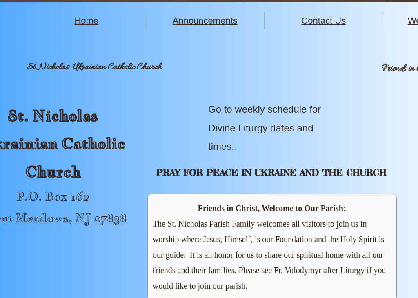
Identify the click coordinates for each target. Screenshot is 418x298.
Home (86, 21)
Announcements (205, 21)
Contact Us (323, 21)
